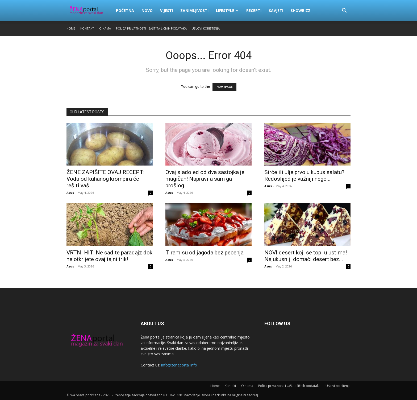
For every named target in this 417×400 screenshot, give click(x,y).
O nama (105, 28)
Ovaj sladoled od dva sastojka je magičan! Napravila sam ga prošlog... (204, 179)
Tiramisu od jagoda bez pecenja (204, 252)
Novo (147, 10)
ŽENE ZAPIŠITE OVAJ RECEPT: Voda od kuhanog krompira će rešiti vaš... (105, 179)
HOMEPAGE (224, 87)
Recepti (253, 10)
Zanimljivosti (194, 10)
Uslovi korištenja (206, 28)
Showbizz (300, 10)
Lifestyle (227, 10)
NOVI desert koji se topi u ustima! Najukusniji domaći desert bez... (305, 255)
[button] (344, 11)
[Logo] (89, 10)
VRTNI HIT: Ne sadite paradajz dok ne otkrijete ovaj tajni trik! (109, 255)
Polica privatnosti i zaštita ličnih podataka (151, 28)
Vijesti (166, 10)
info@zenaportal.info (179, 365)
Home (70, 28)
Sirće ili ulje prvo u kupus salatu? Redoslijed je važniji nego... (304, 175)
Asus (70, 193)
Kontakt (87, 28)
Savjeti (276, 10)
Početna (125, 10)
